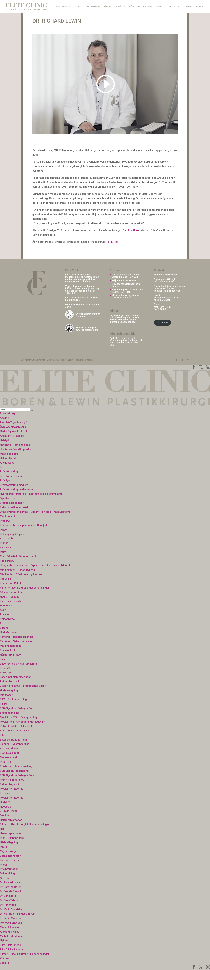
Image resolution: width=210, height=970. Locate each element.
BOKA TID (162, 322)
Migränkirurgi (8, 851)
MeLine (4, 815)
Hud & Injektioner (87, 6)
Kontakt (187, 6)
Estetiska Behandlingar (13, 739)
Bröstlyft (5, 480)
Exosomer (6, 793)
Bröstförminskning (11, 476)
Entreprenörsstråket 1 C (166, 297)
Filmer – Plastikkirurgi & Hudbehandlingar (24, 587)
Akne (3, 610)
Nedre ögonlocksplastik (14, 431)
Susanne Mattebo (10, 918)
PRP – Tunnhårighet (12, 779)
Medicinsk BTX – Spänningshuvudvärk (22, 721)
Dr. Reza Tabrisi (9, 900)
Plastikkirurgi (63, 6)
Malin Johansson (10, 927)
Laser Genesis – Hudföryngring (18, 663)
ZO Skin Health (9, 811)
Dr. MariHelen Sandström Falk (17, 913)
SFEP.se (112, 241)
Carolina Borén (131, 230)
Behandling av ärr (10, 681)
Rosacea (5, 614)
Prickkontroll (7, 650)
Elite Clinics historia (11, 949)
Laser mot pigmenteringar (15, 677)
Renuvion (5, 578)
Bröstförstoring (9, 471)
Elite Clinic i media (10, 945)
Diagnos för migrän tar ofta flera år (126, 285)
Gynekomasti (7, 498)
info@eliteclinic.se (164, 281)
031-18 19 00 (170, 274)
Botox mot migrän (10, 855)
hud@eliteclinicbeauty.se (167, 290)
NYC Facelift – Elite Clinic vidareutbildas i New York (125, 275)
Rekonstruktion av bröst (14, 507)
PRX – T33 (6, 762)
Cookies (90, 360)
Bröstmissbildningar (12, 502)
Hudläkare (6, 605)
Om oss (173, 6)
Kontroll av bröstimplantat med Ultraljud (23, 525)
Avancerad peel (9, 748)
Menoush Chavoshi (11, 922)
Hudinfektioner (9, 632)
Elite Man (5, 547)
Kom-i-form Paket (10, 583)
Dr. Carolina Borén (10, 887)
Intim (3, 552)
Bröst (3, 467)
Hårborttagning (9, 690)
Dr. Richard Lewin (10, 882)
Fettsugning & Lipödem (13, 534)
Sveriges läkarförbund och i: (82, 305)
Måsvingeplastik (9, 453)
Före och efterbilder (140, 6)
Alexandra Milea (9, 931)
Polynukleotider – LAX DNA (16, 726)
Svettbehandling (9, 712)
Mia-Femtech (8, 516)
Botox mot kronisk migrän (15, 730)
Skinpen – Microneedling (14, 744)
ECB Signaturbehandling (14, 770)
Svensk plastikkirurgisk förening (88, 314)
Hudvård (5, 802)
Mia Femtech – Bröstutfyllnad (17, 569)
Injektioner (6, 694)
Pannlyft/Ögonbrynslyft (13, 422)
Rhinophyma (7, 619)
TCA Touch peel (9, 752)
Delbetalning (7, 873)
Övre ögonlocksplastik (13, 427)
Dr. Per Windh (8, 904)
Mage (3, 529)
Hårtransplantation (11, 654)
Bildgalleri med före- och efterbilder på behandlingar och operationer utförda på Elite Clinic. (126, 341)
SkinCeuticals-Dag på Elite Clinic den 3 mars (125, 296)
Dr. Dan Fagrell (8, 895)
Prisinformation (9, 869)
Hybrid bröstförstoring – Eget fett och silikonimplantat (31, 493)
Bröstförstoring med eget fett (17, 489)
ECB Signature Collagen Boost (17, 708)
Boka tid (200, 6)
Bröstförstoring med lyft (14, 485)
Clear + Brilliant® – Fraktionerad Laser (23, 685)
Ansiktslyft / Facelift (12, 435)
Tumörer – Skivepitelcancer (16, 641)
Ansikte (4, 418)
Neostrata (6, 806)
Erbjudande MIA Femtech (125, 280)
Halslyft (4, 440)
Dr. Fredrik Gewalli (10, 891)
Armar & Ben (7, 538)
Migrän (118, 6)
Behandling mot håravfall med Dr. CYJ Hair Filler (127, 290)
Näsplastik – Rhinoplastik (15, 444)
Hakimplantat (8, 458)
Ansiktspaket (7, 462)
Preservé (5, 520)
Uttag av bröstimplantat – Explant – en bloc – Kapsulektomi (35, 511)
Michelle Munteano (11, 936)
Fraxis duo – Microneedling (16, 766)
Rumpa (4, 543)
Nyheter (4, 940)
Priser (159, 6)
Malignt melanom (10, 645)
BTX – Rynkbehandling (13, 699)
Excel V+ (5, 668)
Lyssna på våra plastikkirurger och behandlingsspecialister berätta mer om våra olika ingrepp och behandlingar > (125, 318)
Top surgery (7, 560)
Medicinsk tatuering (11, 788)
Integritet (80, 360)
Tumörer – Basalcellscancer (16, 636)
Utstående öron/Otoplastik (15, 449)
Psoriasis (5, 623)
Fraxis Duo (6, 672)
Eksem (4, 627)
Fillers (3, 703)
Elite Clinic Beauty (10, 601)
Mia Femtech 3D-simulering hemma (21, 574)
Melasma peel (8, 757)
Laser (3, 659)
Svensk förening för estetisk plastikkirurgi (87, 328)
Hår (106, 6)
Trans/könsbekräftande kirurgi (18, 556)
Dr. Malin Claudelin (11, 909)
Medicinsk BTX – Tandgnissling (18, 717)
